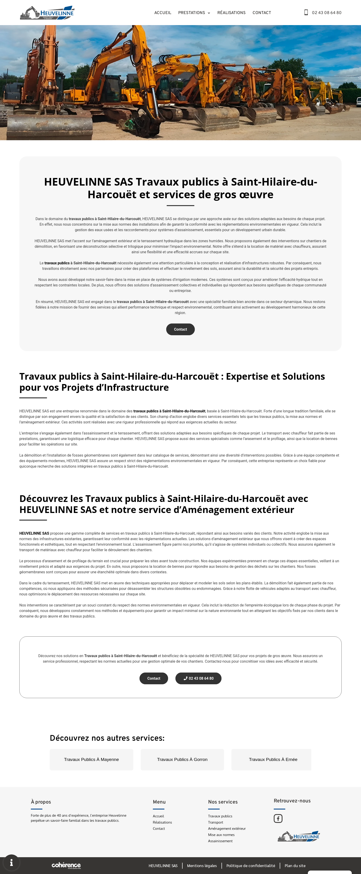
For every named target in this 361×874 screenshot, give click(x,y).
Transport (215, 822)
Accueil (162, 13)
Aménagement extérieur (227, 828)
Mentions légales (202, 865)
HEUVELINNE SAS (163, 865)
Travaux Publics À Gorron (182, 759)
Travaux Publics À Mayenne (91, 759)
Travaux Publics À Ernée (273, 759)
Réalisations (231, 13)
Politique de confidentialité (251, 865)
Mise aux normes (221, 835)
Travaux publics (220, 816)
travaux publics (57, 263)
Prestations (194, 13)
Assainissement (220, 841)
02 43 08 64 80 (327, 13)
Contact (262, 13)
